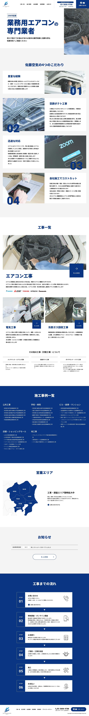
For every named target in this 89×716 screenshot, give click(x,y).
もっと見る (44, 557)
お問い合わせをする (55, 505)
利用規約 (39, 709)
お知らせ (49, 4)
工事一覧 (22, 4)
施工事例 (29, 4)
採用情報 (42, 4)
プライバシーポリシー (47, 709)
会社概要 (35, 4)
